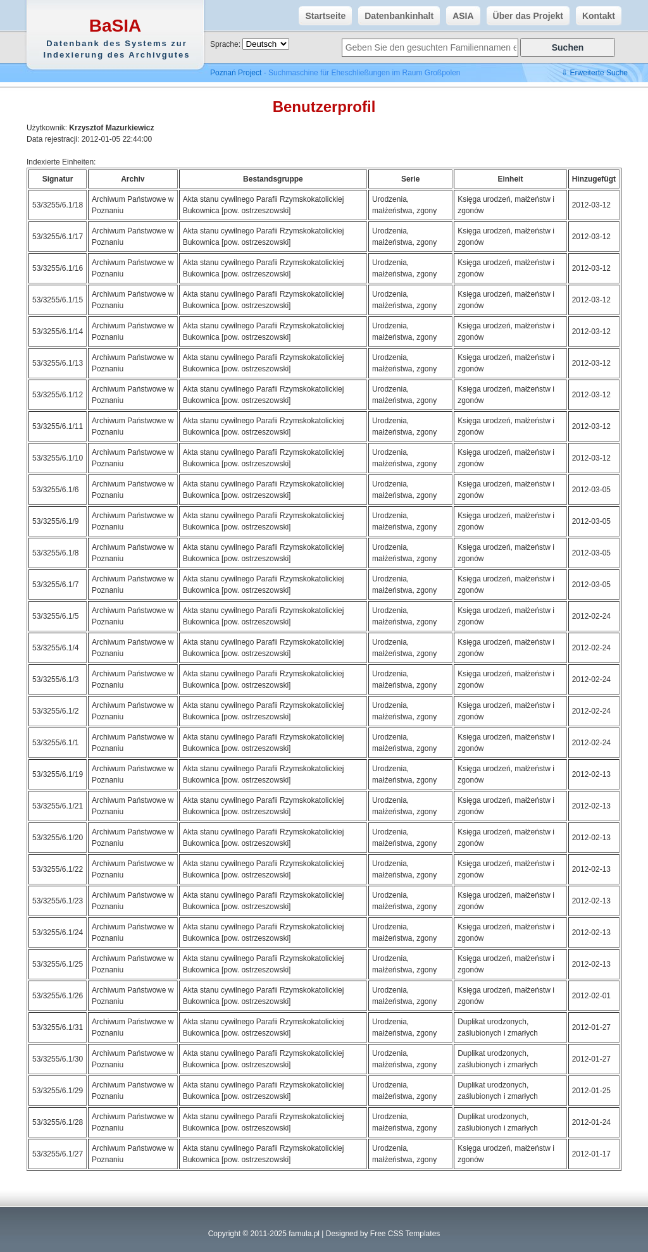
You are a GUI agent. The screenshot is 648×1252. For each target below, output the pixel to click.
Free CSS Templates (405, 1233)
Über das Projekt (525, 15)
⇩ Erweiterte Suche (594, 72)
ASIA (459, 15)
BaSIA (117, 38)
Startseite (322, 15)
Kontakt (595, 15)
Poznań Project (235, 72)
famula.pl (304, 1233)
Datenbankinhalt (395, 15)
